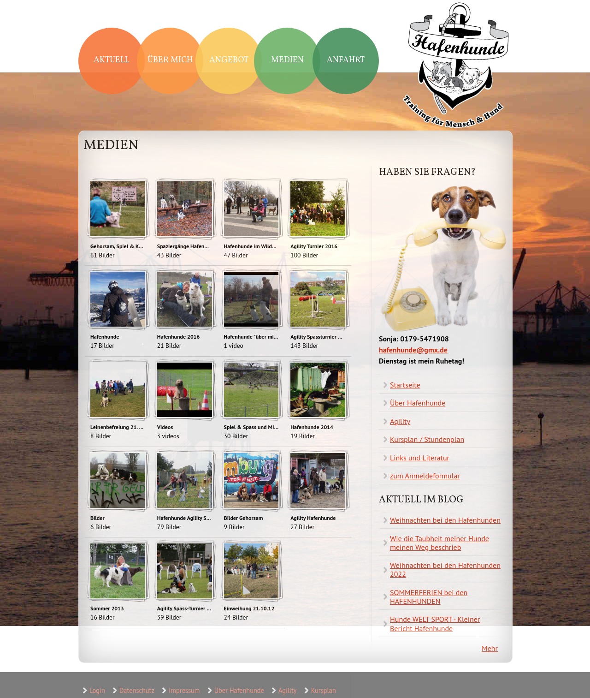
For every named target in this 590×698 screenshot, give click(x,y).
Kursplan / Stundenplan (427, 439)
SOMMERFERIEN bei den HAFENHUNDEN (428, 597)
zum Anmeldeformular (425, 475)
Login (97, 690)
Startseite (405, 384)
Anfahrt (346, 60)
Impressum (184, 690)
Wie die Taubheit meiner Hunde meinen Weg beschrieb (439, 543)
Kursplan (323, 690)
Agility (400, 421)
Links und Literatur (419, 457)
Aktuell (112, 60)
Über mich (170, 60)
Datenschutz (136, 690)
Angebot (228, 60)
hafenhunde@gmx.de (413, 349)
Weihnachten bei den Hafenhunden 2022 (445, 570)
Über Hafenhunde (417, 402)
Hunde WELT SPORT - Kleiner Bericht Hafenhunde (435, 623)
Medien (287, 60)
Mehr (490, 648)
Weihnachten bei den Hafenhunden (445, 520)
